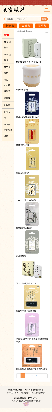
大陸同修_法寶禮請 (33, 390)
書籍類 (26, 25)
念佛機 (7, 98)
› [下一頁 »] (45, 376)
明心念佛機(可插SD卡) (26, 283)
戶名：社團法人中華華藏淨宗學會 (26, 401)
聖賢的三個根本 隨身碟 (26, 311)
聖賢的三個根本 (23, 173)
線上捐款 (25, 393)
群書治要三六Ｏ (23, 145)
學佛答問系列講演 (24, 228)
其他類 (42, 25)
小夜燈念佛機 (22, 89)
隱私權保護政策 (38, 393)
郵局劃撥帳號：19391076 (25, 398)
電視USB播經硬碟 (7, 85)
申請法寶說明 (12, 393)
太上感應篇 (21, 256)
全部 (6, 35)
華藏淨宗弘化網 (15, 390)
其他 (6, 136)
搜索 (44, 19)
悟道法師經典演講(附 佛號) (27, 117)
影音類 (10, 25)
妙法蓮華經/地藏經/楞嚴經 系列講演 (31, 369)
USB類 (7, 105)
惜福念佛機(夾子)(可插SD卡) (28, 62)
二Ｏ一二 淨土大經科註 (26, 200)
